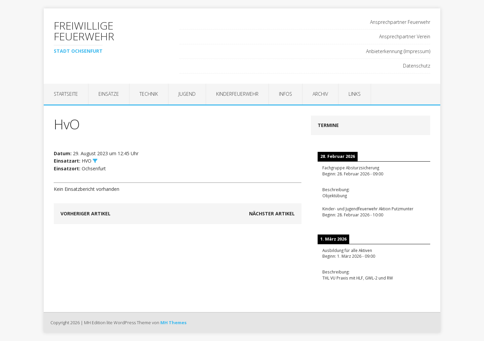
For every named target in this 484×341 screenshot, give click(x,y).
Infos (285, 94)
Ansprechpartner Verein (404, 36)
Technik (148, 94)
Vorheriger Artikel (86, 213)
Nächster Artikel (272, 213)
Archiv (320, 94)
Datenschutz (416, 65)
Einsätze (108, 94)
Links (355, 94)
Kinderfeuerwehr (237, 94)
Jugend (187, 94)
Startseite (66, 94)
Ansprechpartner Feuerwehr (400, 22)
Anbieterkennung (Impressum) (398, 51)
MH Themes (173, 322)
